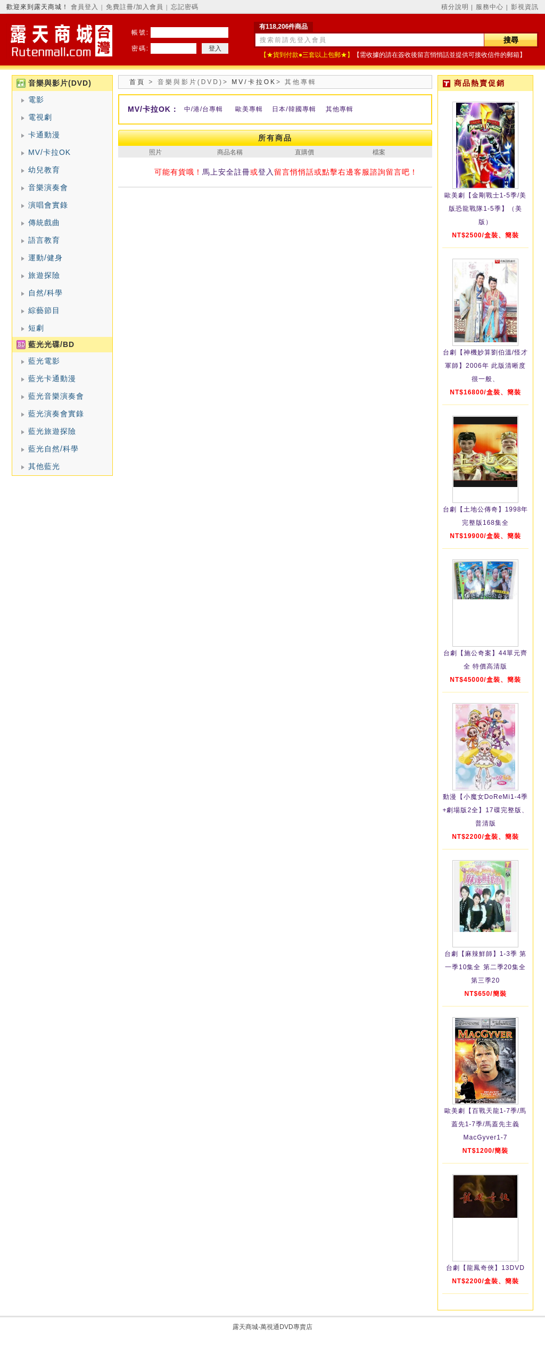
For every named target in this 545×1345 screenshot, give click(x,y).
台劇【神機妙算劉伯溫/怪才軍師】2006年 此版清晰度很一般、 (485, 366)
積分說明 (455, 7)
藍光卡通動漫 (52, 378)
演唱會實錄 (48, 205)
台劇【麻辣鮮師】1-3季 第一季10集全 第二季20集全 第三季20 (485, 967)
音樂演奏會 (48, 187)
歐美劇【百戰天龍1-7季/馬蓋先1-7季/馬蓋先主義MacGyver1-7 (485, 1124)
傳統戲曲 (44, 222)
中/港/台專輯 (204, 109)
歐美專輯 (249, 109)
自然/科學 (45, 292)
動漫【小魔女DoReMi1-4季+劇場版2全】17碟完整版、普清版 (485, 810)
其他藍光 (44, 466)
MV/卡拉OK (49, 152)
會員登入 (84, 7)
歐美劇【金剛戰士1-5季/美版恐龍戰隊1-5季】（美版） (485, 209)
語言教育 (44, 240)
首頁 (137, 82)
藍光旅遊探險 (52, 431)
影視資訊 (525, 7)
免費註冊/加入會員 (134, 7)
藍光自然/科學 (53, 448)
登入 (266, 172)
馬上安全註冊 (226, 172)
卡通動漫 (44, 134)
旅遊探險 (44, 275)
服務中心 (489, 7)
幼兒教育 (44, 170)
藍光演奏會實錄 (56, 413)
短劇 (36, 328)
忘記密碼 (185, 7)
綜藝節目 (44, 310)
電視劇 (40, 117)
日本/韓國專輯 (294, 109)
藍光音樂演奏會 (56, 396)
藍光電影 (44, 361)
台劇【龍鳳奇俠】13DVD (485, 1268)
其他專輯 (339, 109)
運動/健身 (45, 257)
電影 (36, 99)
